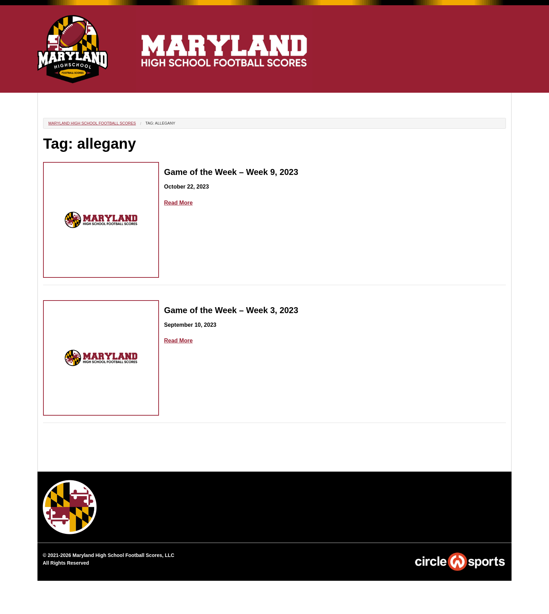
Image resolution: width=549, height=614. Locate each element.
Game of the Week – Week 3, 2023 (231, 310)
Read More (178, 203)
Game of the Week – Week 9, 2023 (231, 172)
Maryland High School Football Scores (92, 123)
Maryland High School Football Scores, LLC (123, 555)
